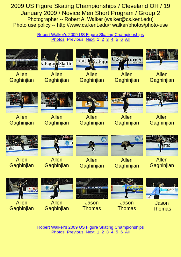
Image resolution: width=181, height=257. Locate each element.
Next (90, 39)
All (127, 39)
